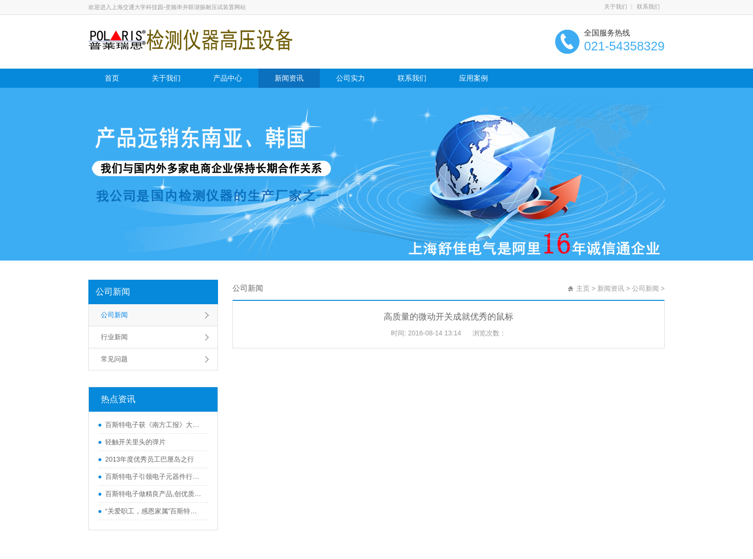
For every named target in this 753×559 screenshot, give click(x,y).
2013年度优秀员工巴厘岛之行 (149, 459)
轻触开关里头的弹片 (135, 442)
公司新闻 (113, 292)
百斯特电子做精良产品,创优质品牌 (154, 494)
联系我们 (648, 6)
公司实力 (350, 78)
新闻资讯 (289, 78)
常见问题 (114, 359)
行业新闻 (114, 337)
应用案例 (473, 78)
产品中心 (227, 78)
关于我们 (615, 6)
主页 (583, 288)
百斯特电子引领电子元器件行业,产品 (154, 476)
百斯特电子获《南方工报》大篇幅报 (154, 424)
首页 (112, 78)
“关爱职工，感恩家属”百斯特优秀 (154, 511)
